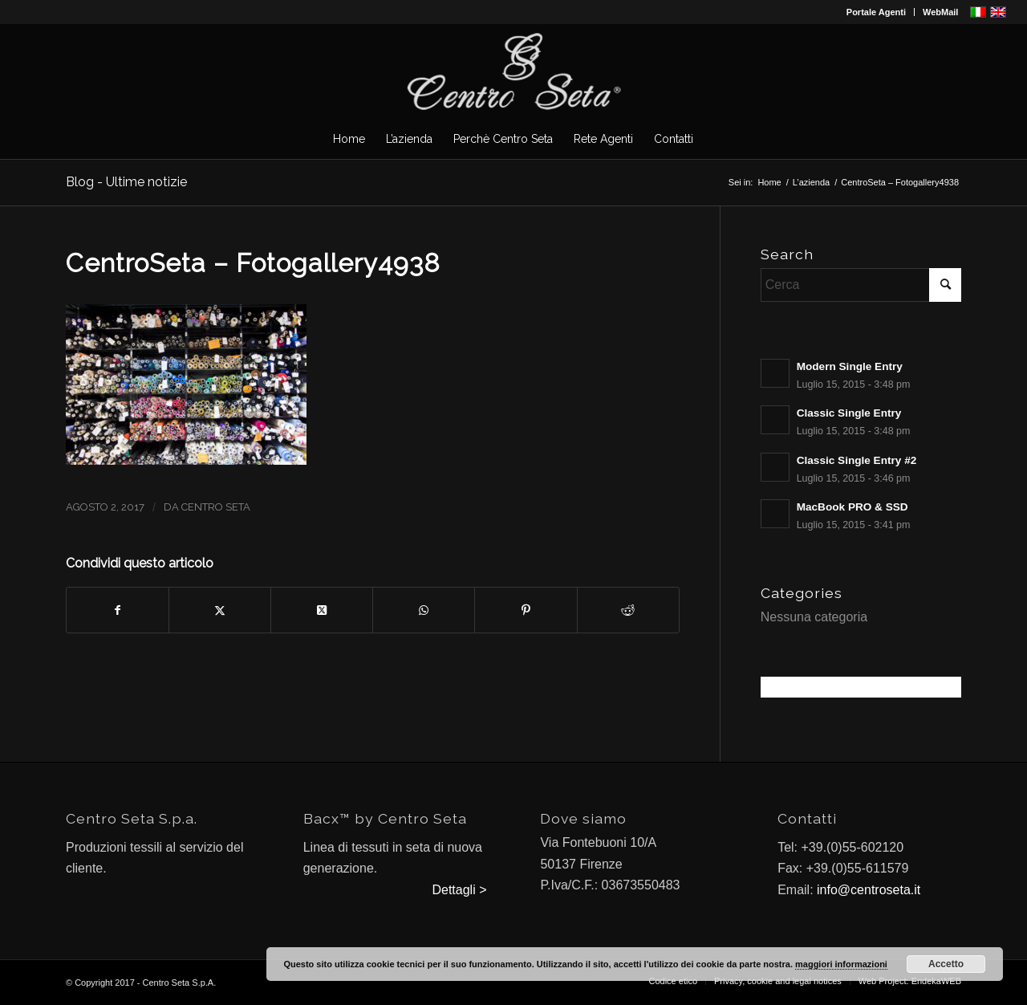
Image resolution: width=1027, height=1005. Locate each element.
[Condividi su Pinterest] (525, 610)
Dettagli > (459, 890)
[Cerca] (861, 285)
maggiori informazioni (841, 964)
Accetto (946, 964)
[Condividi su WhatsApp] (423, 610)
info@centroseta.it (868, 890)
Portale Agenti (876, 12)
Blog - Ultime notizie (126, 181)
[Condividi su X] (219, 610)
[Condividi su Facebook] (117, 610)
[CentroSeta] (513, 71)
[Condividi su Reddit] (628, 610)
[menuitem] (876, 12)
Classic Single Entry (849, 413)
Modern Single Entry (850, 366)
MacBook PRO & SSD (852, 507)
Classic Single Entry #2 (857, 460)
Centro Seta (215, 507)
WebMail (940, 12)
